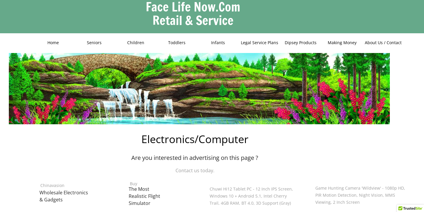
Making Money (342, 42)
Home (53, 42)
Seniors (94, 42)
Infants (218, 42)
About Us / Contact (383, 42)
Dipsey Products (301, 42)
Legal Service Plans (259, 42)
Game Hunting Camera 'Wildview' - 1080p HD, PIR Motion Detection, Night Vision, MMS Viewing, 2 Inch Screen (360, 195)
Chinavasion (52, 185)
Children (135, 42)
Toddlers (177, 42)
